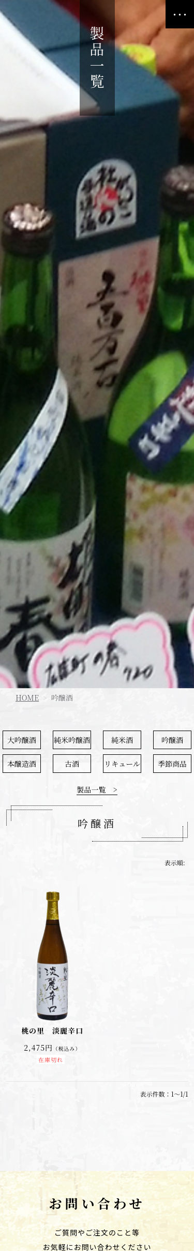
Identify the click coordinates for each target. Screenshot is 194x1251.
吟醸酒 (172, 740)
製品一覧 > (97, 790)
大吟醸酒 (21, 740)
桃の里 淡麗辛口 (52, 1030)
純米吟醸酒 (72, 740)
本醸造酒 (21, 763)
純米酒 (122, 740)
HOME (27, 697)
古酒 (72, 763)
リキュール (122, 763)
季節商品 (172, 763)
